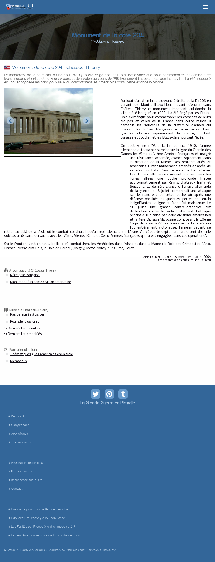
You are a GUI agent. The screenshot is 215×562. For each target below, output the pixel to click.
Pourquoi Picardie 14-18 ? (28, 463)
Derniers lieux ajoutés (24, 328)
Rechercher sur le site (27, 480)
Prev (10, 120)
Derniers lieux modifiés (25, 333)
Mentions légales (76, 550)
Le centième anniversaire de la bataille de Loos (45, 535)
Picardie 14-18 (14, 550)
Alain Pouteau (57, 550)
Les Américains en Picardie (53, 354)
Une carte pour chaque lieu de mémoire (39, 509)
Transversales (21, 442)
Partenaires (94, 550)
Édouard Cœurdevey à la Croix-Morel (38, 518)
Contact (17, 488)
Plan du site (109, 550)
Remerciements (22, 471)
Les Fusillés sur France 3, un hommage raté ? (43, 526)
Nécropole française (25, 275)
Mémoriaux (18, 361)
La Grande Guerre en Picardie (107, 402)
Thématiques (20, 354)
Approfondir (20, 433)
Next (86, 120)
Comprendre (20, 425)
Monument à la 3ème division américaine (40, 281)
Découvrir (18, 416)
